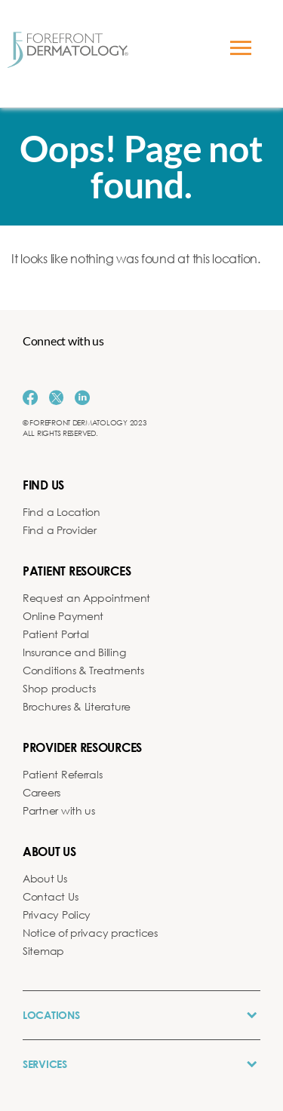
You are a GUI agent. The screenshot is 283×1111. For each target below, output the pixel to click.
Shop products (59, 688)
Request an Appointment (86, 598)
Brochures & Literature (77, 706)
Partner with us (59, 810)
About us (49, 851)
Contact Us (50, 896)
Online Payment (63, 616)
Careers (41, 792)
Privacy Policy (57, 914)
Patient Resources (77, 570)
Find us (43, 484)
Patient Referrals (62, 774)
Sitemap (43, 951)
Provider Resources (82, 747)
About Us (45, 878)
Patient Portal (56, 634)
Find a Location (61, 512)
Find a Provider (60, 530)
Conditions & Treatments (83, 670)
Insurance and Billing (74, 652)
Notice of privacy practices (90, 932)
